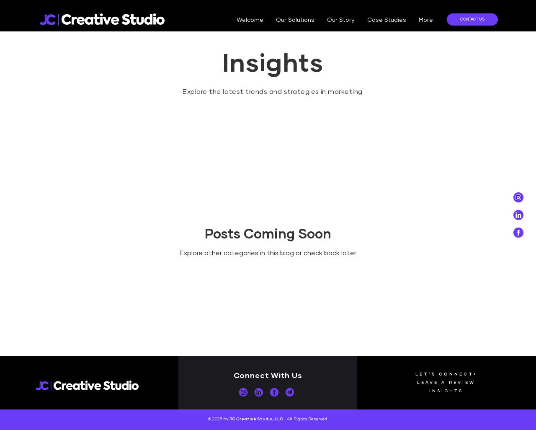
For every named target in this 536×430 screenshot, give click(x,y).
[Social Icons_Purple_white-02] (518, 197)
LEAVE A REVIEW (446, 382)
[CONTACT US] (472, 19)
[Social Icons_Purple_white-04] (518, 215)
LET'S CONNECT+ (446, 373)
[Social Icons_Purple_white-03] (518, 232)
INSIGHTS (446, 390)
